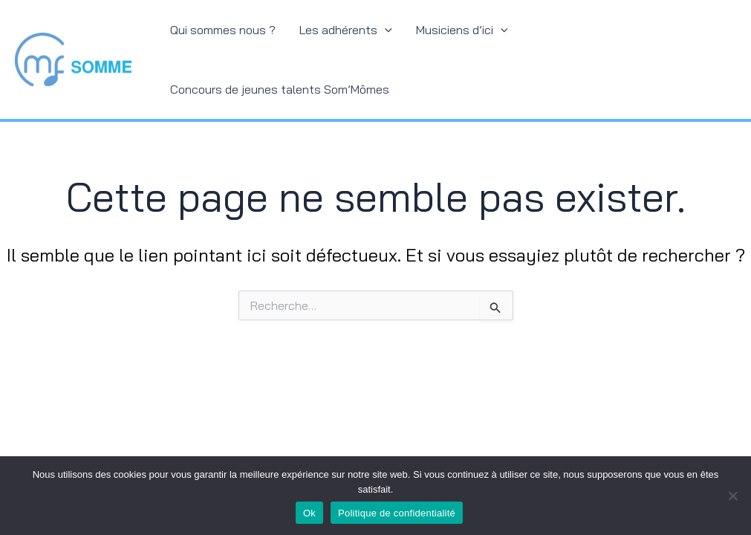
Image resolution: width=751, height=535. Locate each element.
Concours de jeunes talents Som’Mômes (279, 89)
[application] (384, 29)
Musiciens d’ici (462, 29)
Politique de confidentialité (396, 513)
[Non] (732, 495)
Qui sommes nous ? (223, 29)
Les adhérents (345, 29)
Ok (309, 513)
